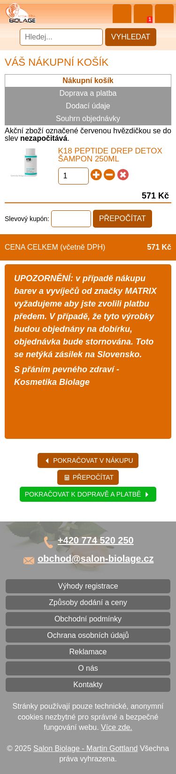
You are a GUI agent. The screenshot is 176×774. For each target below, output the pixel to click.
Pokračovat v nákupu (88, 460)
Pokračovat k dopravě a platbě (87, 494)
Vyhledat (130, 37)
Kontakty (87, 685)
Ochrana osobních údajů (88, 635)
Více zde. (116, 727)
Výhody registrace (88, 586)
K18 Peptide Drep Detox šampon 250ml (110, 154)
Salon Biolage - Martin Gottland (85, 748)
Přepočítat (89, 477)
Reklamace (88, 652)
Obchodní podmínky (88, 619)
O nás (88, 668)
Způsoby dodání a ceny (88, 602)
